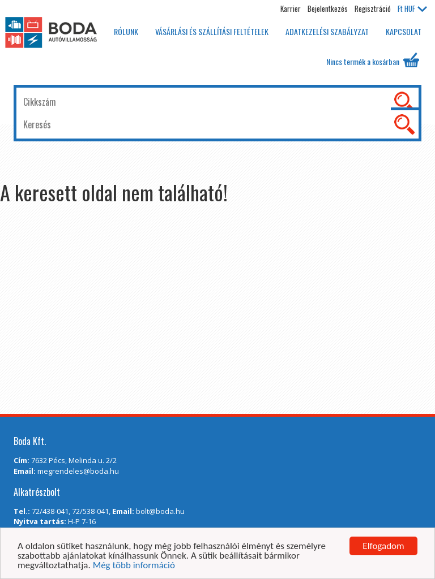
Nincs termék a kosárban (372, 60)
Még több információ (134, 566)
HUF (412, 8)
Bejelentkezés (328, 8)
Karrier (290, 8)
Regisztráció (373, 8)
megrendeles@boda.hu (78, 471)
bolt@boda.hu (160, 511)
